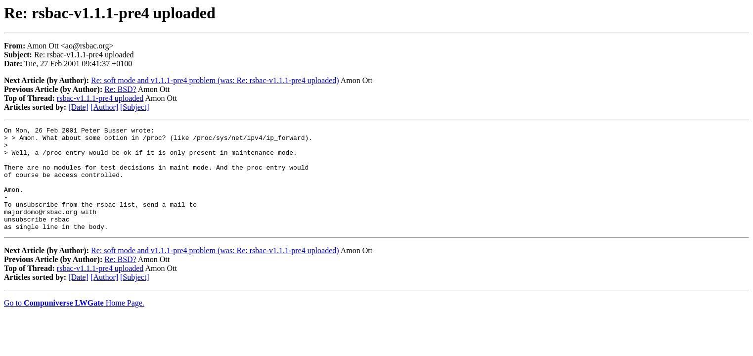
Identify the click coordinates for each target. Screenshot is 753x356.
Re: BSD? (120, 89)
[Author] (104, 107)
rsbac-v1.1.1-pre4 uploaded (100, 98)
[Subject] (134, 107)
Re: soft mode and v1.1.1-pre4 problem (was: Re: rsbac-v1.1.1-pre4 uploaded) (215, 80)
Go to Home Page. (74, 323)
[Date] (78, 107)
